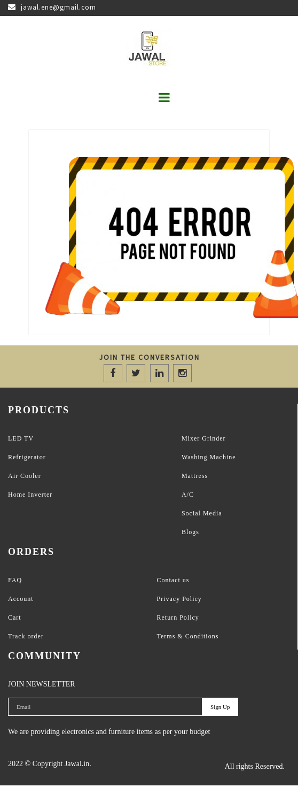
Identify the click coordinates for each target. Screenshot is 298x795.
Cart (14, 617)
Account (21, 599)
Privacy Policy (179, 599)
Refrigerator (27, 457)
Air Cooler (24, 476)
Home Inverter (30, 494)
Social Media (202, 513)
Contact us (173, 580)
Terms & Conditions (188, 636)
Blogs (190, 532)
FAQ (15, 580)
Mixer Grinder (204, 438)
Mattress (195, 476)
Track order (26, 636)
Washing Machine (209, 457)
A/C (188, 494)
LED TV (21, 438)
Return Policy (178, 617)
